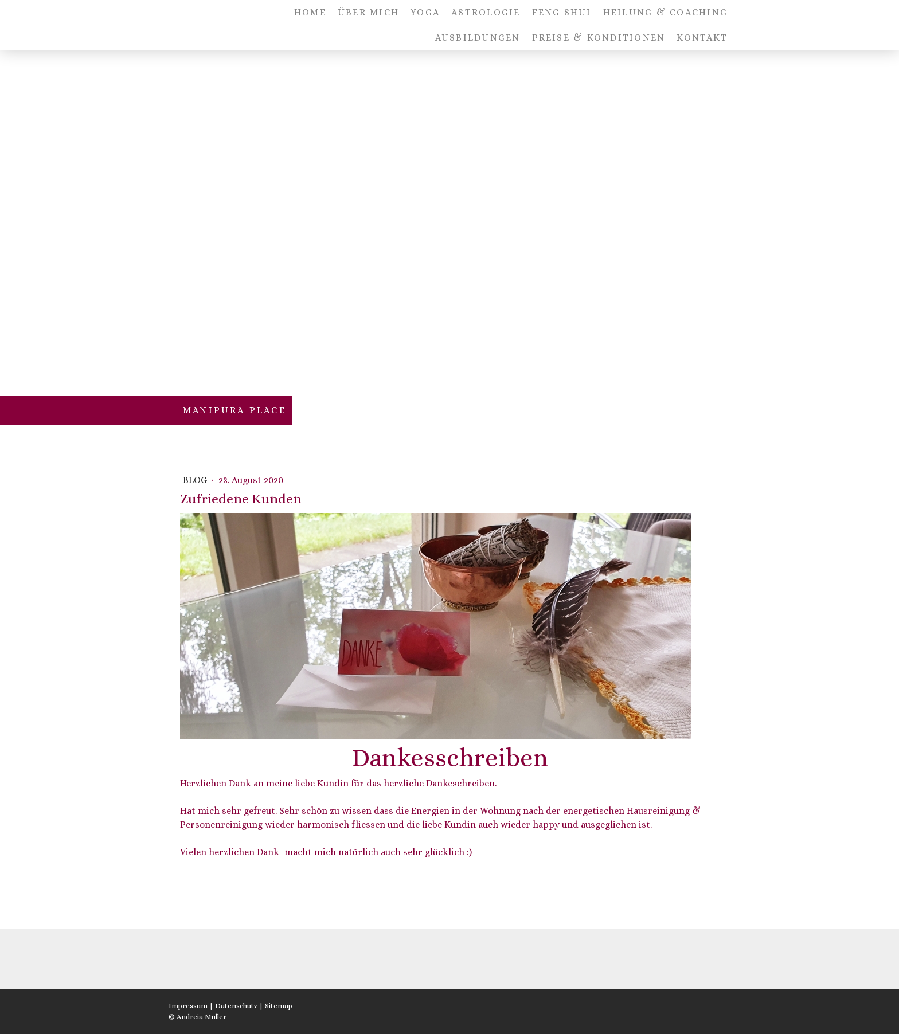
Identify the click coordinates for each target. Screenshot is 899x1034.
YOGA (425, 12)
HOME (310, 12)
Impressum (188, 1005)
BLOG (196, 480)
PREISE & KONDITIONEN (599, 37)
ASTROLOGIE (485, 12)
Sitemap (278, 1005)
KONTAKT (702, 37)
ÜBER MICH (368, 12)
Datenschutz (236, 1005)
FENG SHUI (562, 12)
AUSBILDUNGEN (478, 37)
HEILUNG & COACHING (665, 12)
